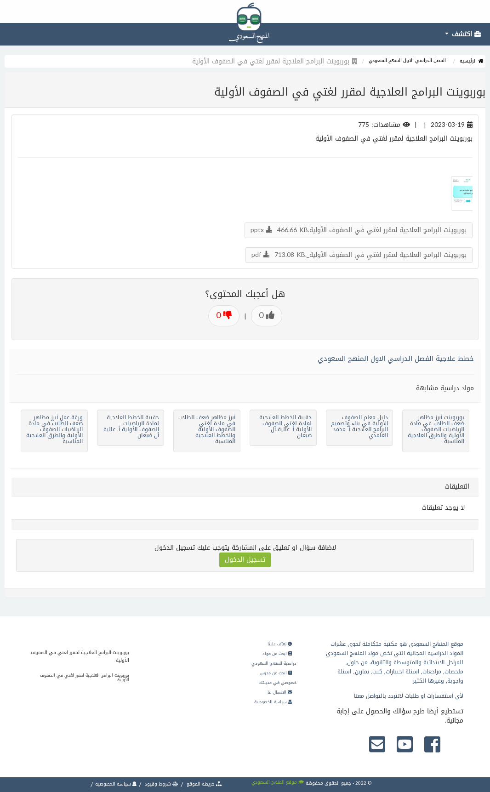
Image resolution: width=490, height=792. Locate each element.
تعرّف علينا (280, 644)
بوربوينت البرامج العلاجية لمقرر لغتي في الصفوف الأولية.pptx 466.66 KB (359, 230)
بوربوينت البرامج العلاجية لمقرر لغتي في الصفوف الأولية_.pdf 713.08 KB (359, 255)
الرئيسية (471, 61)
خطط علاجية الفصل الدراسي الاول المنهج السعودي (396, 358)
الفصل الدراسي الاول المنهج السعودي (407, 60)
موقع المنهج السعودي (277, 782)
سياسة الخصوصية (273, 702)
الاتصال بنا (280, 692)
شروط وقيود (160, 784)
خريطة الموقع (203, 784)
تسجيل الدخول (245, 559)
